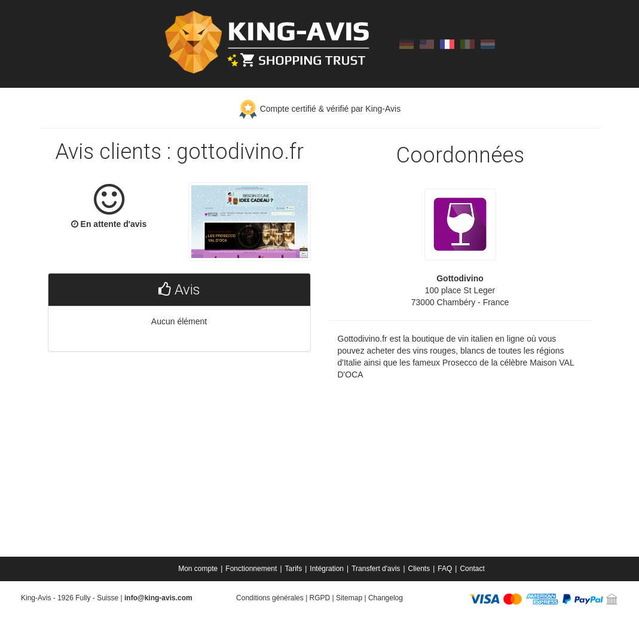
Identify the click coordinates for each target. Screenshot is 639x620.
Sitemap (349, 598)
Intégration (327, 568)
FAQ (445, 568)
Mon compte (198, 568)
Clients (419, 568)
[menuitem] (198, 569)
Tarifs (293, 568)
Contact (472, 568)
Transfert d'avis (375, 568)
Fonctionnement (251, 568)
